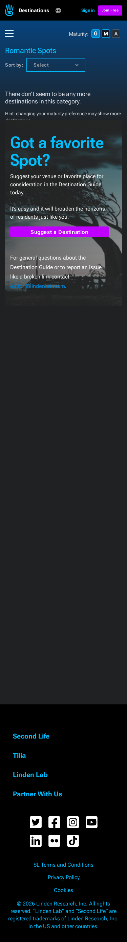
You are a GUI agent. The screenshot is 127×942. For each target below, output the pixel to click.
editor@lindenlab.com (37, 286)
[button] (37, 10)
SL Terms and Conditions (63, 865)
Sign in (88, 10)
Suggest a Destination (59, 232)
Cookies (63, 890)
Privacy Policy (64, 877)
